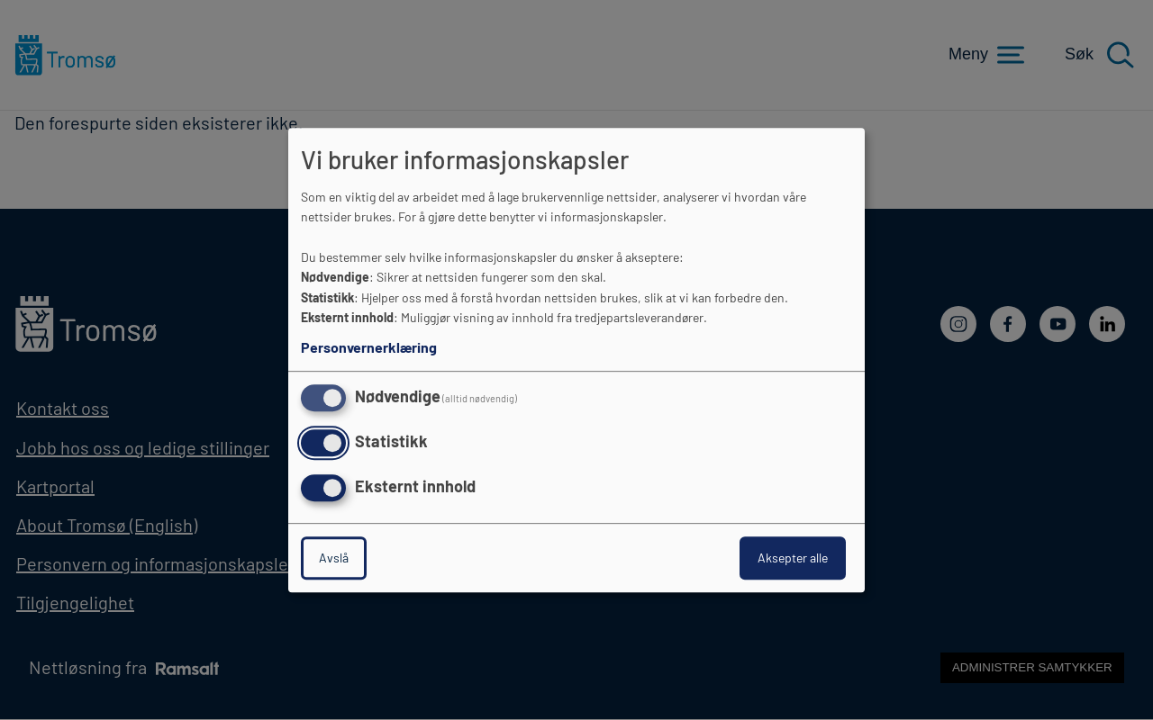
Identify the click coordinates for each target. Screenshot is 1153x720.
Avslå (334, 557)
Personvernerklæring (369, 347)
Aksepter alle (793, 557)
